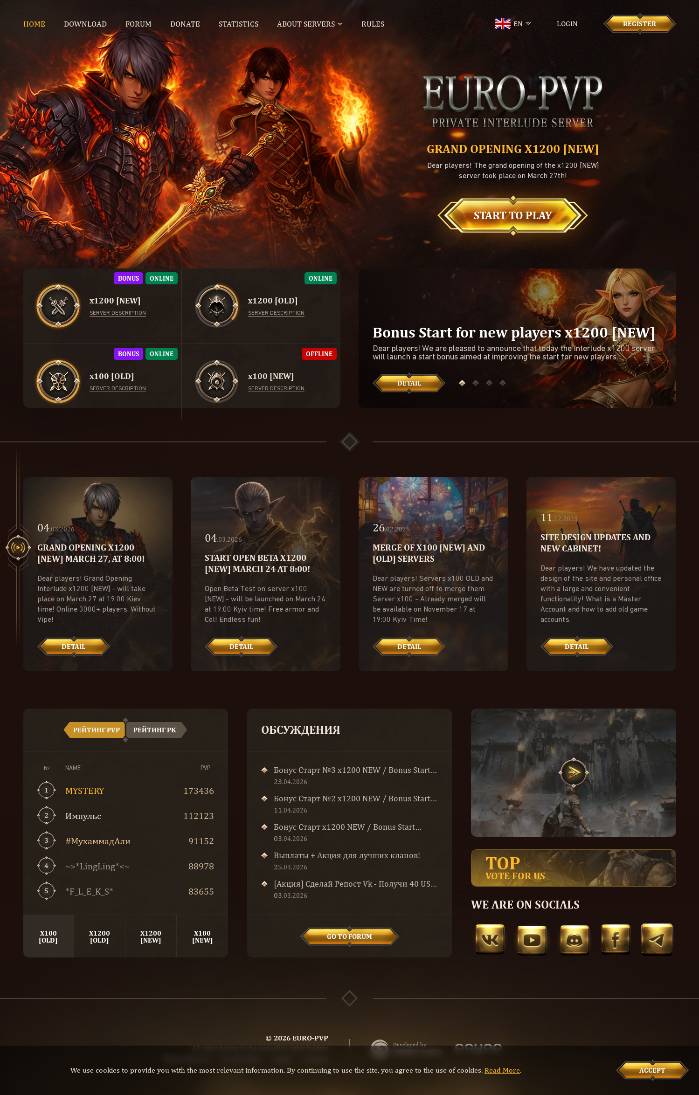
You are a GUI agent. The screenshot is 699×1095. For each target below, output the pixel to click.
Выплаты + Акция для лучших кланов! (347, 855)
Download (85, 23)
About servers (306, 23)
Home (34, 23)
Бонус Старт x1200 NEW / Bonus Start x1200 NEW (344, 827)
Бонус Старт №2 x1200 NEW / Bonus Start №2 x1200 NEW (352, 798)
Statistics (238, 23)
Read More (502, 1070)
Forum (138, 23)
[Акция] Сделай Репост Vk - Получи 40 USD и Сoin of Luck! (355, 883)
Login (567, 24)
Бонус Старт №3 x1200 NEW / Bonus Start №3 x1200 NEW (352, 770)
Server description (118, 313)
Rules (372, 23)
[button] (462, 383)
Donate (185, 23)
